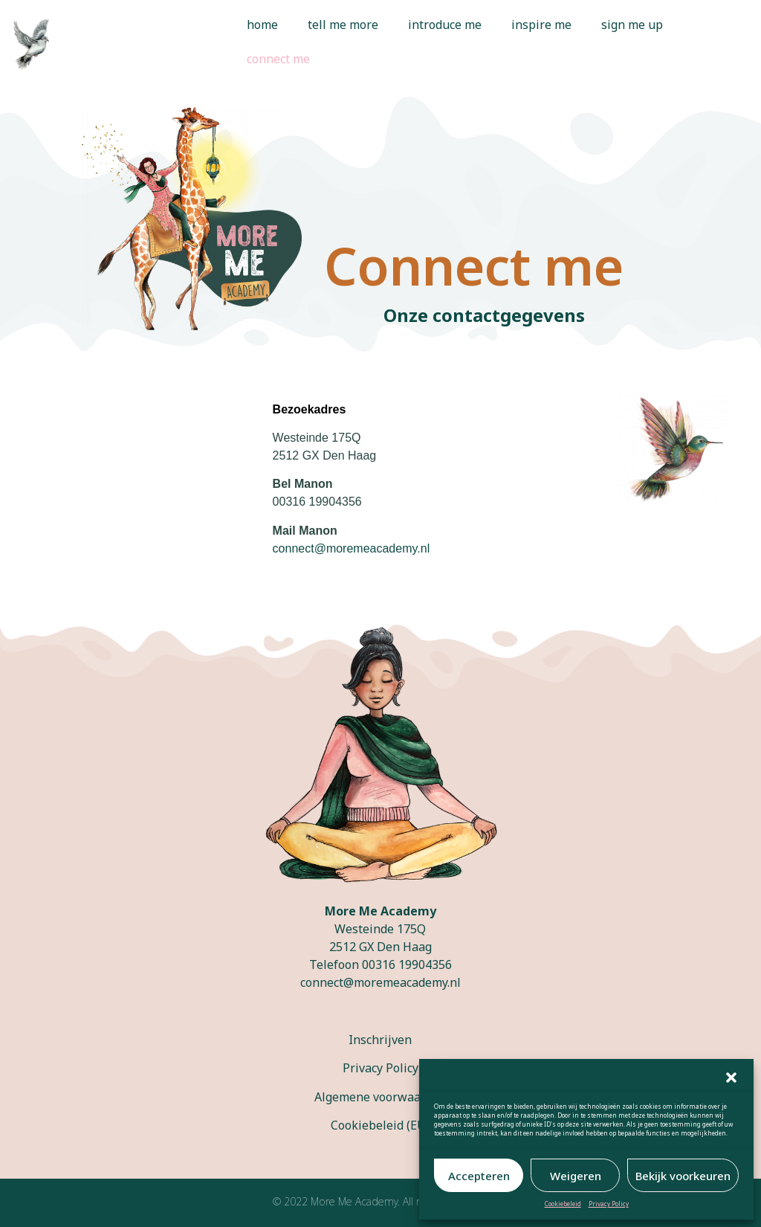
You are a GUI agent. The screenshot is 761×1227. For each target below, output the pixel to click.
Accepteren (479, 1175)
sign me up (632, 24)
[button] (731, 1077)
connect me (278, 59)
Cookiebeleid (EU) (380, 1125)
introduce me (445, 24)
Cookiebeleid (563, 1203)
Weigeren (575, 1175)
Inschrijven (380, 1039)
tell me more (343, 24)
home (262, 24)
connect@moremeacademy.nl (380, 982)
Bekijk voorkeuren (683, 1175)
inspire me (541, 24)
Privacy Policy (609, 1203)
